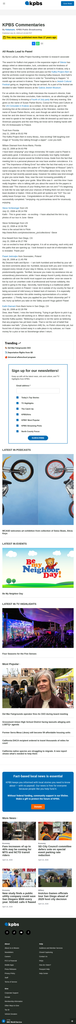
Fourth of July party (40, 99)
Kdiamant (10, 30)
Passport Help (44, 969)
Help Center (43, 973)
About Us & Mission (12, 948)
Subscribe (38, 438)
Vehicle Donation (11, 1014)
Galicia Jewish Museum (49, 88)
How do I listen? (45, 965)
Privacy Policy (10, 973)
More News (10, 818)
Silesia (63, 62)
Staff (6, 978)
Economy (6, 843)
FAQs (41, 961)
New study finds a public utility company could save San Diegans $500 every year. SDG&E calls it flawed (19, 898)
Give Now (67, 3)
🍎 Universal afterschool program (20, 357)
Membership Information (14, 1001)
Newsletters (9, 952)
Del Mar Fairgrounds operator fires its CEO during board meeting (35, 714)
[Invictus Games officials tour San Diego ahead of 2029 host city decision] (55, 878)
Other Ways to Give (12, 1006)
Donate (38, 806)
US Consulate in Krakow (18, 106)
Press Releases (10, 969)
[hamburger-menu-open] (4, 3)
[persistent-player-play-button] (3, 1021)
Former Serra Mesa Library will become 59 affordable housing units (36, 732)
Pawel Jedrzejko (10, 256)
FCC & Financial (11, 961)
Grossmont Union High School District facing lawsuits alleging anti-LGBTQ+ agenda (36, 723)
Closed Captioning (46, 952)
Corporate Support (11, 993)
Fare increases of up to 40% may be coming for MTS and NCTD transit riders (16, 851)
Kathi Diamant (9, 306)
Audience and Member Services (51, 948)
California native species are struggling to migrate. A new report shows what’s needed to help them (34, 752)
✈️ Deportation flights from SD (19, 352)
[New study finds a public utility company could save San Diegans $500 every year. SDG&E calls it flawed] (19, 878)
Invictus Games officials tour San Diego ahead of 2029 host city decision (53, 896)
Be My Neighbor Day (12, 593)
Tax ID (7, 1010)
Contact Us (43, 956)
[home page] (33, 3)
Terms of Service (11, 982)
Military (41, 890)
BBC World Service (14, 1022)
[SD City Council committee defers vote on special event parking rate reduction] (55, 831)
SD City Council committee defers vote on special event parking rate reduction (54, 851)
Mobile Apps (9, 965)
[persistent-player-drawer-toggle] (73, 1021)
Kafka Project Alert (61, 72)
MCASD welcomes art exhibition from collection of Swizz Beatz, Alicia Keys (37, 532)
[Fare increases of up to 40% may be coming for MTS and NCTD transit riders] (19, 831)
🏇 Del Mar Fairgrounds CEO (18, 348)
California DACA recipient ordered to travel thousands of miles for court (35, 741)
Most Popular (11, 664)
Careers (8, 956)
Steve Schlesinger (11, 208)
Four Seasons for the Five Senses (19, 654)
